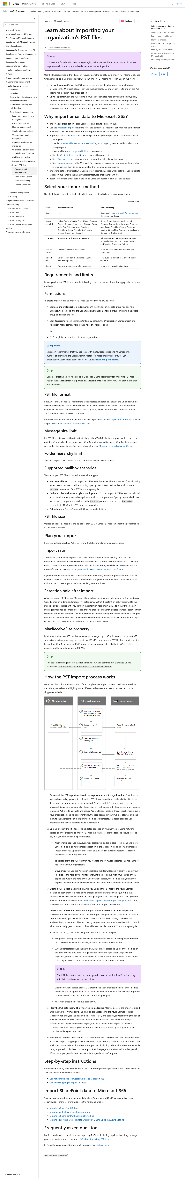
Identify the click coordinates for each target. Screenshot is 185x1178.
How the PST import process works (163, 44)
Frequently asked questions (163, 59)
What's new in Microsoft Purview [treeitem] (20, 38)
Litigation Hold (79, 151)
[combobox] (19, 24)
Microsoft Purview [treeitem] (13, 30)
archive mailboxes (68, 143)
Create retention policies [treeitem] (22, 131)
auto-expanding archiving (94, 143)
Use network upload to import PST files (118, 419)
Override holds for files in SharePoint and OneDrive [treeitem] (23, 151)
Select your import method (162, 32)
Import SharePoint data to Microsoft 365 (162, 54)
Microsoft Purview (62, 20)
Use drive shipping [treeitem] (22, 180)
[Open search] (172, 3)
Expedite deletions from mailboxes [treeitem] (22, 144)
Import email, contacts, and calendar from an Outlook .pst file (78, 66)
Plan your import (158, 39)
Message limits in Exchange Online (115, 445)
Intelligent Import (65, 127)
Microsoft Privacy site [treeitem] (15, 216)
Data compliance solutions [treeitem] (19, 70)
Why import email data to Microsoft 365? (162, 27)
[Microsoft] (5, 4)
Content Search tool (70, 155)
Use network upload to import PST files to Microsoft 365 (77, 1078)
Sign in (179, 3)
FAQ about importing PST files (94, 1139)
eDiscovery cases (65, 158)
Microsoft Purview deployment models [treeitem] (19, 226)
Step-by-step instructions (162, 49)
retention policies (65, 162)
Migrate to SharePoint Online (64, 1107)
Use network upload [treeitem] (23, 176)
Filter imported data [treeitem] (23, 184)
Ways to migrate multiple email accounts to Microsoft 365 (94, 569)
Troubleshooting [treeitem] (12, 204)
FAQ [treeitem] (16, 188)
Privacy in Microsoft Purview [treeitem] (18, 232)
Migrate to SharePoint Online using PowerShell (72, 1115)
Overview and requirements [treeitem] (21, 171)
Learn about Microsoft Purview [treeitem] (19, 34)
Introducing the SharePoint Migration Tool (70, 1111)
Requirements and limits (161, 36)
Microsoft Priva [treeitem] (12, 212)
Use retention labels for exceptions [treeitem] (22, 137)
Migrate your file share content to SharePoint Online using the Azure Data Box (87, 1119)
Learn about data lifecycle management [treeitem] (23, 118)
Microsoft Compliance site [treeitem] (17, 208)
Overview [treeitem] (14, 93)
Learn (47, 20)
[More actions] (138, 21)
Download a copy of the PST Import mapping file (106, 900)
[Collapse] (34, 18)
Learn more (104, 1145)
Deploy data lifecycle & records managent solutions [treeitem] (23, 99)
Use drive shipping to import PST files (71, 423)
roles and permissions (107, 359)
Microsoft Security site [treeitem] (15, 220)
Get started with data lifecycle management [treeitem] (21, 125)
